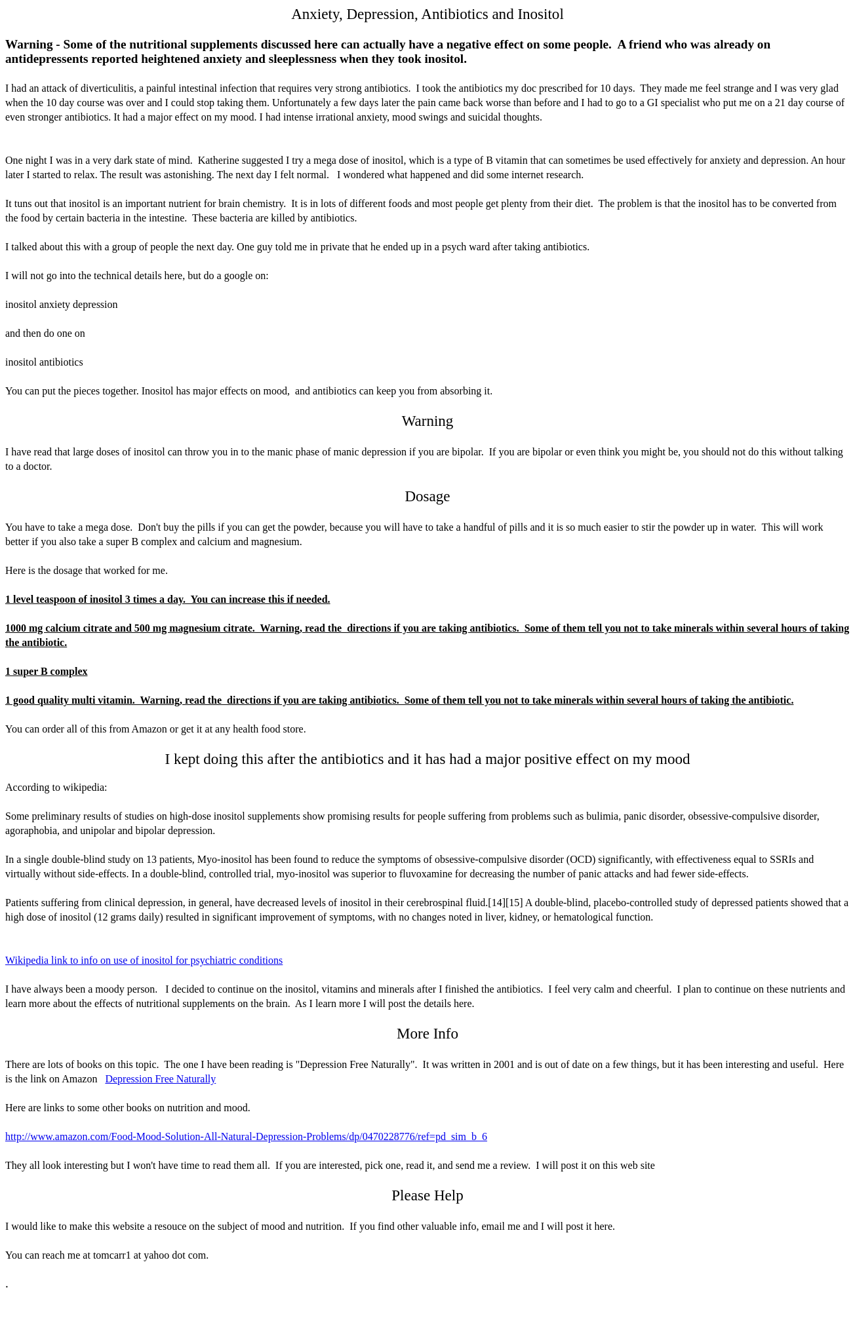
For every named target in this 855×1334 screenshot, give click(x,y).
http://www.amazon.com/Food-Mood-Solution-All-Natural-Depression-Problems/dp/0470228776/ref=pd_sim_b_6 (246, 1136)
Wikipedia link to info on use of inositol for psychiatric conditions (144, 960)
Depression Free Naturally (160, 1078)
